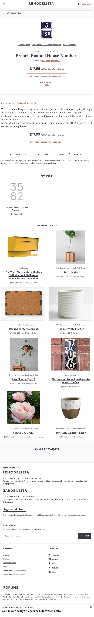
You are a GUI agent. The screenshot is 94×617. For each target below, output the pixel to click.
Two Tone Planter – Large (71, 433)
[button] (78, 4)
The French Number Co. (49, 51)
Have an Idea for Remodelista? (14, 574)
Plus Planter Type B (23, 379)
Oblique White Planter (70, 329)
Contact (6, 559)
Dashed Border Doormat (23, 329)
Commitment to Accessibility (14, 570)
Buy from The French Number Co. (47, 76)
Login (89, 4)
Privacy (5, 566)
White (47, 85)
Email (52, 571)
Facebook (54, 563)
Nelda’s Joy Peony (23, 433)
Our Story (7, 555)
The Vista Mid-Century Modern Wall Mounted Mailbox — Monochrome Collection (23, 275)
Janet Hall (18, 214)
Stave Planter (70, 272)
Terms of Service (9, 563)
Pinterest (54, 555)
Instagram (54, 559)
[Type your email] (40, 536)
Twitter (53, 567)
